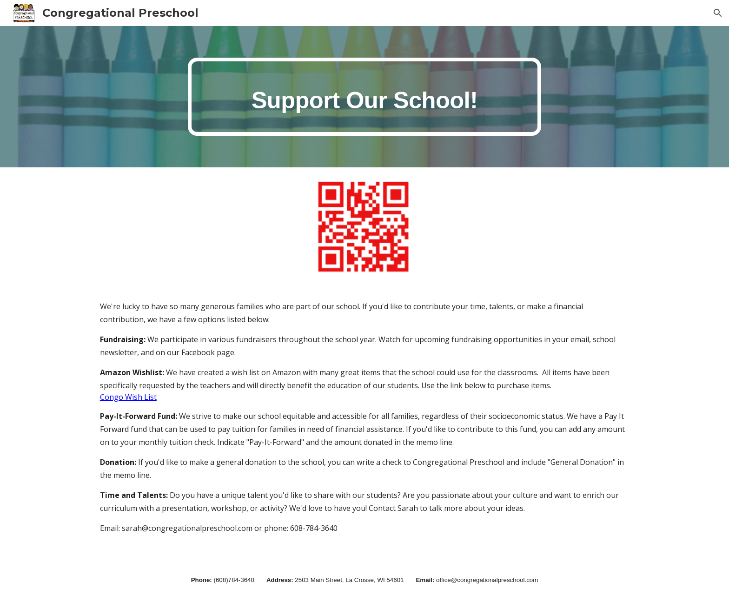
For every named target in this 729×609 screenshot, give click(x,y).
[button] (718, 13)
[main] (364, 97)
